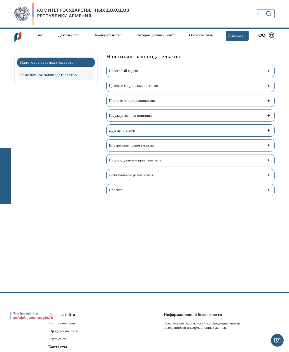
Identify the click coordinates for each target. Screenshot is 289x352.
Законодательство (107, 35)
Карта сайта (57, 339)
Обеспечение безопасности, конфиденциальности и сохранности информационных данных (202, 325)
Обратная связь (201, 35)
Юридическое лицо (63, 331)
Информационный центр (155, 35)
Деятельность (68, 35)
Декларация (237, 35)
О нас (39, 35)
